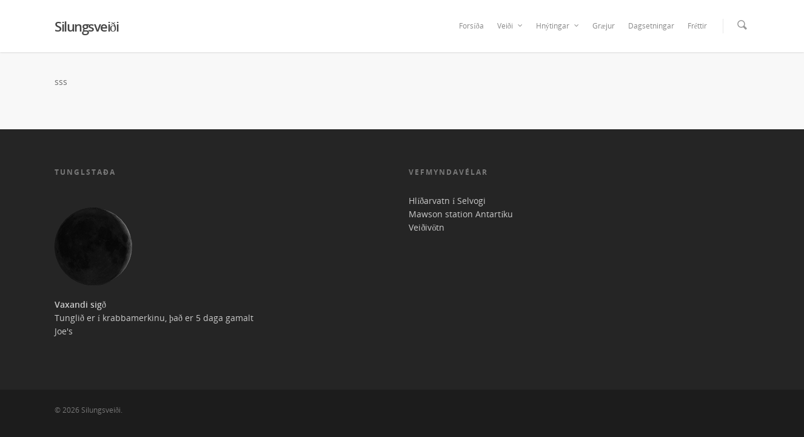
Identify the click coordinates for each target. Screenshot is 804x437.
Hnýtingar (558, 26)
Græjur (603, 26)
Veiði (510, 26)
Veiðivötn (426, 227)
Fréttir (697, 26)
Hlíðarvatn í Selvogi (447, 200)
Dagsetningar (651, 26)
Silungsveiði (86, 26)
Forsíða (471, 26)
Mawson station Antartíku (461, 214)
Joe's (64, 331)
